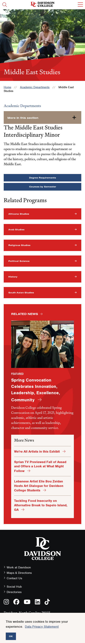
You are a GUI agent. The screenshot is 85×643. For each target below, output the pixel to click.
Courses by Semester (42, 186)
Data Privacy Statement (42, 627)
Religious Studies (19, 245)
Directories (14, 592)
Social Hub (14, 587)
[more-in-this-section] (42, 117)
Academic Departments (35, 87)
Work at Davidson (19, 567)
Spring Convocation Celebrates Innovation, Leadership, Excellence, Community (35, 389)
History (12, 276)
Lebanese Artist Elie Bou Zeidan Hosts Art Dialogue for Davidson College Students (38, 485)
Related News (24, 314)
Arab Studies (16, 229)
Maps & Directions (19, 573)
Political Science (19, 261)
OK (11, 636)
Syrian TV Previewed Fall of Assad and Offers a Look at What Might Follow (40, 466)
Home (7, 87)
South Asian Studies (21, 292)
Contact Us (14, 578)
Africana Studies (18, 213)
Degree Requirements (42, 177)
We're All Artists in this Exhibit (37, 451)
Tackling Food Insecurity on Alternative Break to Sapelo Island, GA (40, 505)
